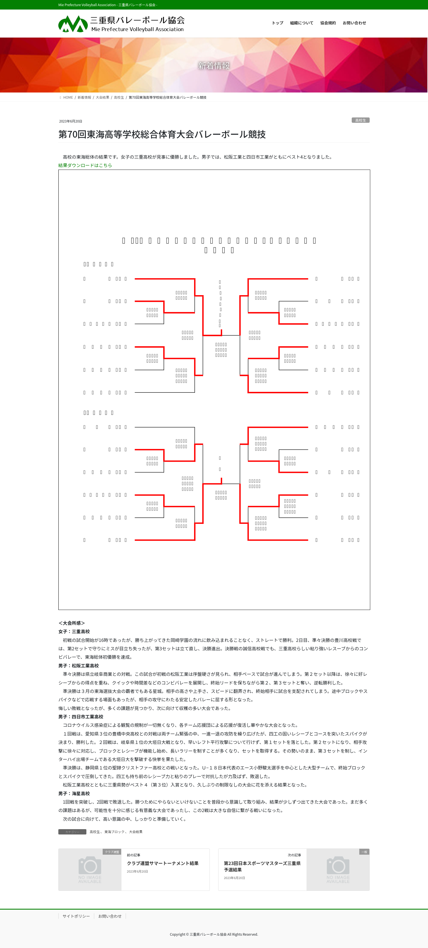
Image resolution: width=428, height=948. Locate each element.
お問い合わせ (110, 916)
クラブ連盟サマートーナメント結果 (163, 863)
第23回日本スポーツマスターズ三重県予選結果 (262, 866)
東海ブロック (114, 831)
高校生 (360, 120)
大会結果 (135, 831)
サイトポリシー (76, 916)
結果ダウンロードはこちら (85, 165)
